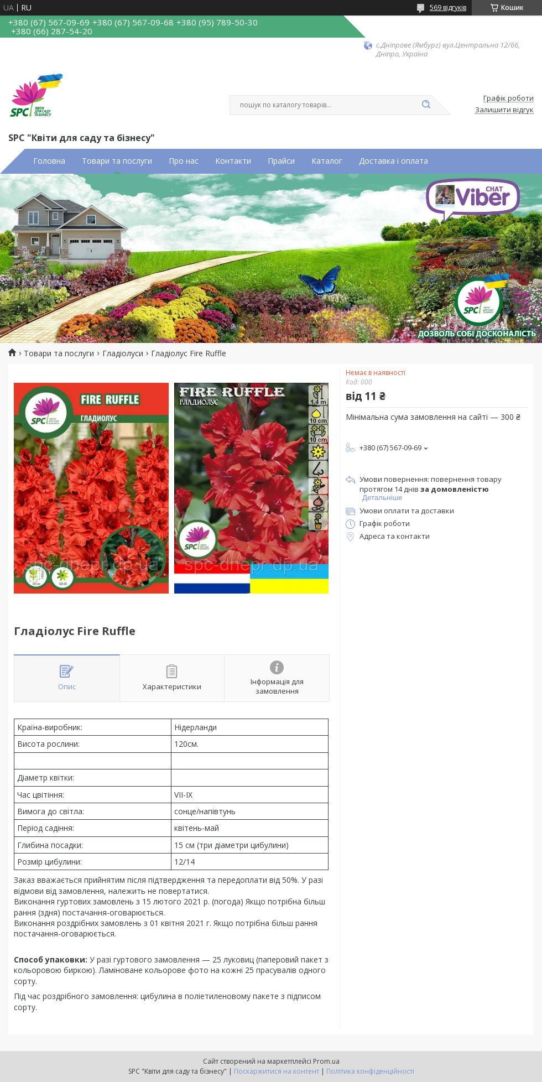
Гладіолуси (122, 353)
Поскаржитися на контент (276, 1071)
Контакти (233, 161)
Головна (49, 161)
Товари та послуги (117, 161)
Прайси (281, 161)
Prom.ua (326, 1061)
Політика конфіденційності (370, 1071)
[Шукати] (426, 105)
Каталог (326, 161)
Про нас (184, 161)
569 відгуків (448, 7)
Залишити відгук (504, 110)
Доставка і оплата (393, 161)
